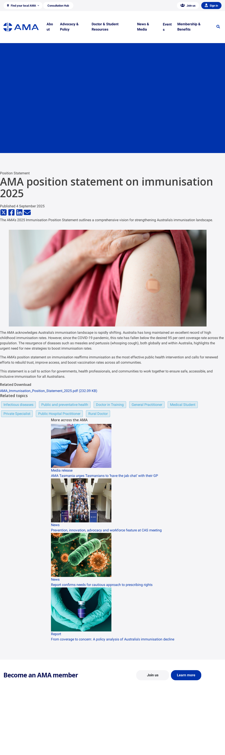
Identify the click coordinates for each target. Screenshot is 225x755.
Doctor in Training (110, 405)
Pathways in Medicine (130, 747)
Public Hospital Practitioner (59, 414)
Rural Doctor (98, 414)
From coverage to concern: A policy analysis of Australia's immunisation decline (112, 639)
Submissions (68, 743)
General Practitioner (147, 405)
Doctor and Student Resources (136, 734)
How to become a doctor (132, 741)
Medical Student (182, 405)
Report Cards (69, 730)
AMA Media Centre (184, 724)
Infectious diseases (18, 405)
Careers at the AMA (16, 743)
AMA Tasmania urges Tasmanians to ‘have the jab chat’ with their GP (104, 476)
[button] (23, 5)
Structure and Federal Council (23, 737)
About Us (9, 724)
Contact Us (10, 730)
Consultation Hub (71, 749)
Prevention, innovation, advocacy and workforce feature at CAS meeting (106, 530)
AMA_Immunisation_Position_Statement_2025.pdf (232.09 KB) (48, 391)
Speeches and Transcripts (189, 743)
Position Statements (73, 724)
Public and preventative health (64, 405)
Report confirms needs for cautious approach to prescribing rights (101, 585)
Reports (65, 737)
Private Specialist (17, 414)
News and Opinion (184, 730)
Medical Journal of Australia (191, 737)
